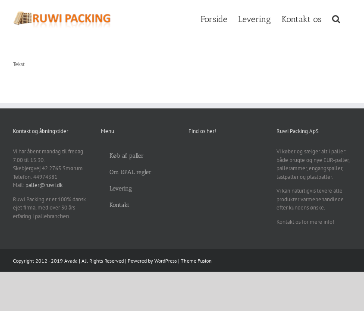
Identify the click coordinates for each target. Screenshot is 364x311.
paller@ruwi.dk (44, 185)
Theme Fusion (196, 260)
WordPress (165, 260)
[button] (336, 18)
